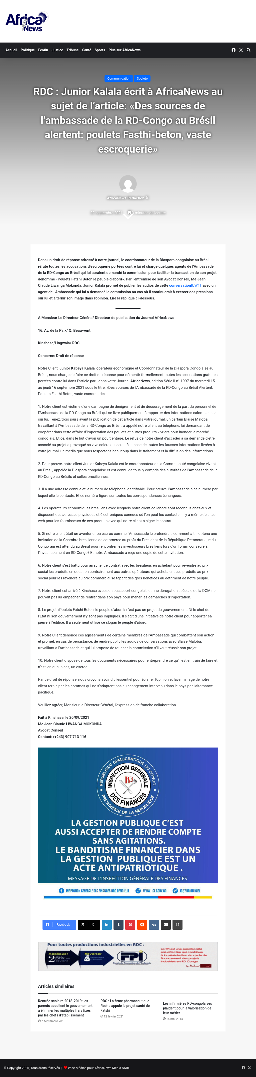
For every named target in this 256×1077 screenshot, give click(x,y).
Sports (100, 50)
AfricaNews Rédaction (125, 198)
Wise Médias (77, 1068)
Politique (28, 50)
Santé (86, 50)
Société (142, 78)
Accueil (11, 50)
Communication (118, 78)
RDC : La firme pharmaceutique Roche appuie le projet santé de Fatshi (125, 1005)
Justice (57, 50)
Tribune (72, 50)
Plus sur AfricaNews (125, 50)
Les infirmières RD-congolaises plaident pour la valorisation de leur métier (187, 1008)
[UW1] (196, 285)
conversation (180, 285)
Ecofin (43, 50)
